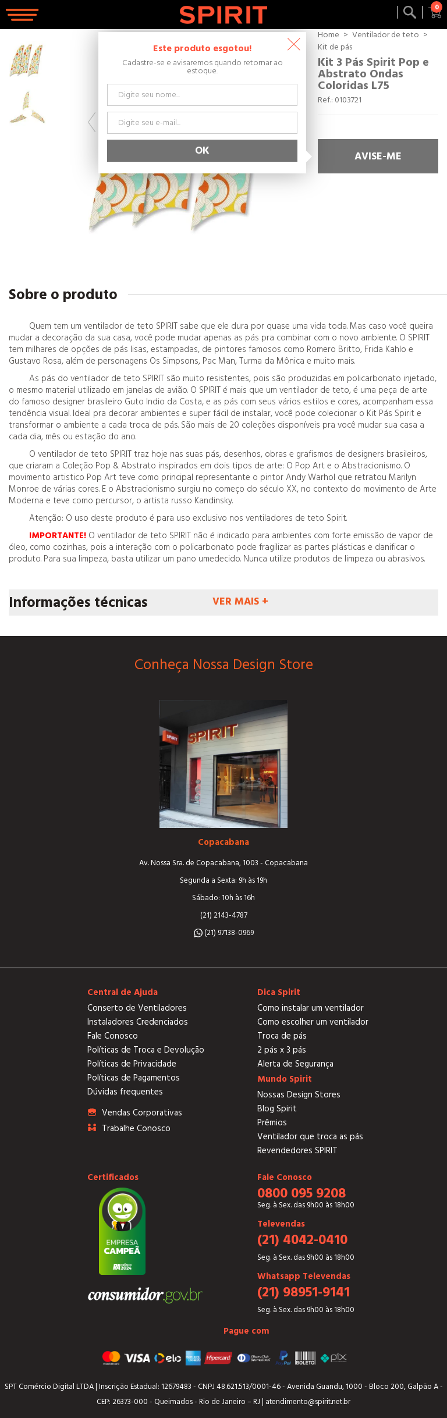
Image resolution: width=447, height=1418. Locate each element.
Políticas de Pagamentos (133, 1078)
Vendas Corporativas (142, 1113)
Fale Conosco (112, 1036)
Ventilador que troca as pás (310, 1137)
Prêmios (272, 1123)
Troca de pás (282, 1036)
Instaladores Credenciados (137, 1022)
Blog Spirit (277, 1109)
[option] (28, 59)
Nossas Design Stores (298, 1095)
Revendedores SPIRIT (297, 1151)
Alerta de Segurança (295, 1064)
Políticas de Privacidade (131, 1064)
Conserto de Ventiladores (137, 1008)
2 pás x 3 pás (281, 1050)
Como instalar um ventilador (310, 1008)
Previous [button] (91, 122)
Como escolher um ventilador (312, 1022)
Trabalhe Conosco (136, 1128)
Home (328, 35)
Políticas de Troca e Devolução (145, 1050)
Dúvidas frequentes (125, 1092)
